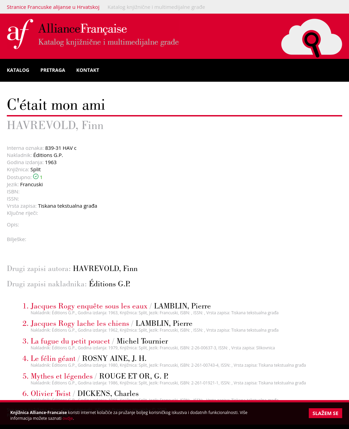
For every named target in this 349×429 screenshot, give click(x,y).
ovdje (68, 418)
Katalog (18, 70)
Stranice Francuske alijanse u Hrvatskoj (53, 6)
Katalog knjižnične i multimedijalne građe (156, 6)
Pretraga (53, 70)
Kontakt (87, 70)
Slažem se (325, 413)
